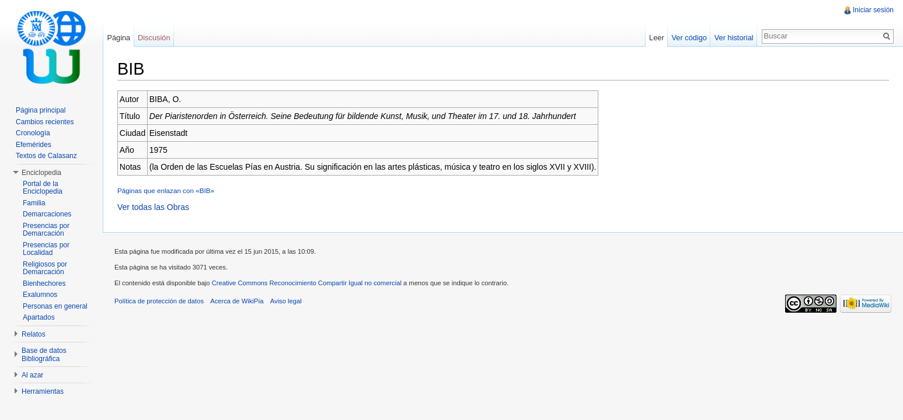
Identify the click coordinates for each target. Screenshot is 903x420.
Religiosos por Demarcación (45, 268)
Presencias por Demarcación (46, 230)
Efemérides (33, 145)
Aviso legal (286, 301)
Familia (34, 203)
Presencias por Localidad (46, 249)
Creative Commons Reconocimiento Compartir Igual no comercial (307, 282)
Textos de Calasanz (46, 156)
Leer (656, 37)
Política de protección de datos (159, 301)
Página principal (40, 110)
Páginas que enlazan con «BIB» (165, 190)
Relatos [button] (34, 334)
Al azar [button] (32, 375)
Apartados (39, 317)
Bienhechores (44, 283)
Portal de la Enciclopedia (42, 188)
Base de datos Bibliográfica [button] (44, 354)
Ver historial (734, 37)
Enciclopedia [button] (41, 173)
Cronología (33, 133)
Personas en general (55, 306)
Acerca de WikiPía (236, 301)
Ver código (688, 37)
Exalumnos (40, 294)
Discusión (154, 37)
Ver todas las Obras (153, 207)
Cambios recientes (45, 122)
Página (118, 37)
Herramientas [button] (43, 391)
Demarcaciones (47, 214)
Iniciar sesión (873, 10)
